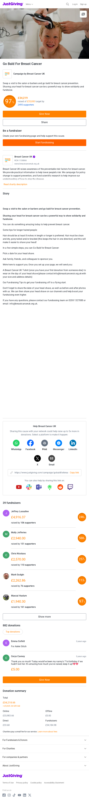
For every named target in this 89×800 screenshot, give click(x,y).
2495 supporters (26, 104)
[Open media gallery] (44, 33)
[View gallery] (83, 14)
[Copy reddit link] (60, 487)
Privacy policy (22, 783)
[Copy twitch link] (70, 487)
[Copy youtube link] (19, 487)
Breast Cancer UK (36, 73)
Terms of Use (8, 783)
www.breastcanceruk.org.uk (26, 164)
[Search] (67, 4)
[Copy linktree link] (49, 488)
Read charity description (15, 184)
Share (44, 122)
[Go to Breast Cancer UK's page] (8, 160)
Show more (47, 617)
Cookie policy (36, 783)
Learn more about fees (47, 731)
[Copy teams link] (39, 487)
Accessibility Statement (54, 783)
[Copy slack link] (29, 487)
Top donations (13, 631)
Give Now (44, 113)
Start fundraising (44, 142)
